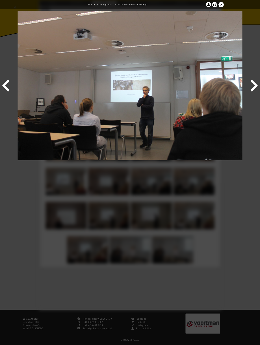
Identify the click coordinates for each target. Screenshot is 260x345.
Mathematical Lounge (135, 4)
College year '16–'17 (109, 4)
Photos (91, 4)
